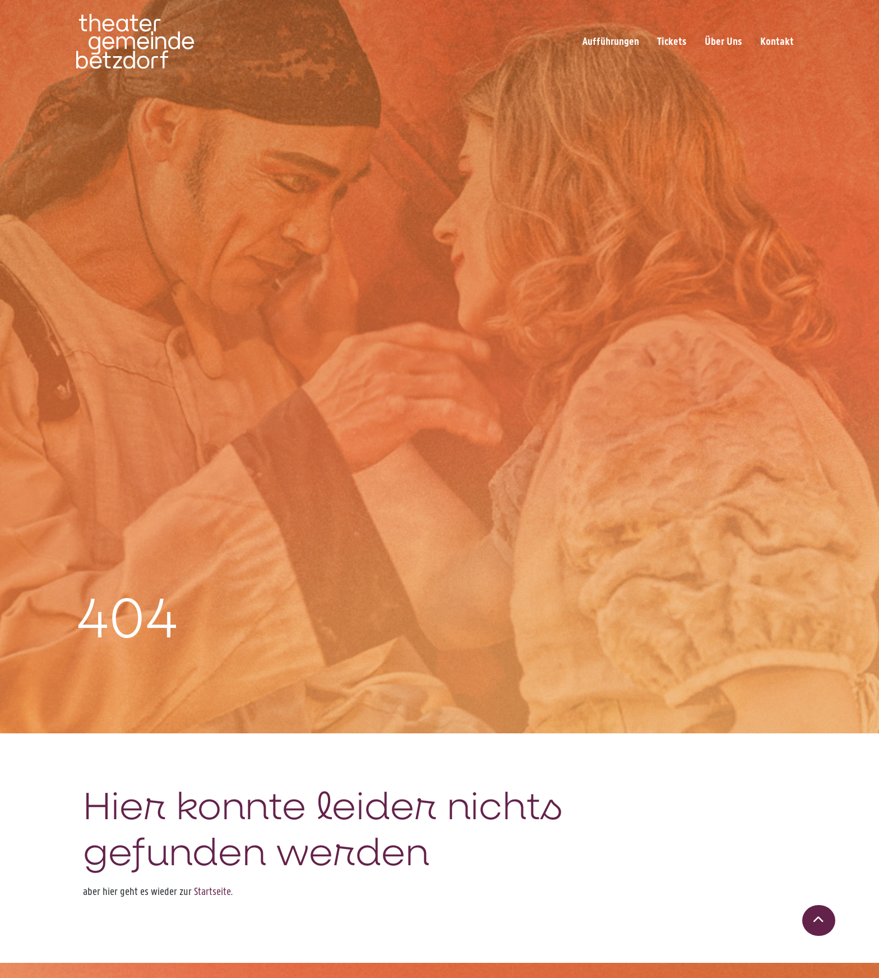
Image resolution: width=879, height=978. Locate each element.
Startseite (212, 891)
